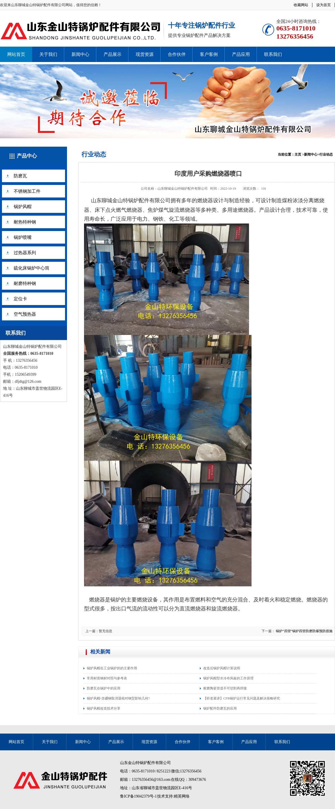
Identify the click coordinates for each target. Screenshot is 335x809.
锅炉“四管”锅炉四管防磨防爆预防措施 (304, 631)
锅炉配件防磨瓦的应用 (220, 708)
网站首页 (16, 54)
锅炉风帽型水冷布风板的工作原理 (228, 678)
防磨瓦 (20, 175)
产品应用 (241, 54)
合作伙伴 (177, 54)
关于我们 (48, 54)
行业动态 (94, 154)
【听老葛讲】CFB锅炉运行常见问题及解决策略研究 (241, 698)
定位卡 (20, 298)
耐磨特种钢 (25, 283)
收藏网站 (301, 5)
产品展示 (112, 54)
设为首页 (323, 5)
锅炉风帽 (23, 206)
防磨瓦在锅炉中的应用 (103, 688)
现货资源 (145, 54)
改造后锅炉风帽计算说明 (221, 668)
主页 (298, 154)
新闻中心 (80, 54)
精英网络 (182, 796)
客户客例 (209, 54)
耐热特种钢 (25, 222)
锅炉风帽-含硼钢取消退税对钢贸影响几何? (118, 698)
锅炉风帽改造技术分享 (103, 708)
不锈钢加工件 (27, 191)
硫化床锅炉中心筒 (31, 268)
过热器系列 (25, 252)
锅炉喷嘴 (23, 237)
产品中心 (27, 156)
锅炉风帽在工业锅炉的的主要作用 (112, 668)
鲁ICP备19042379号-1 (138, 796)
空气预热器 (25, 314)
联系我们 (273, 54)
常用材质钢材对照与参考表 (107, 678)
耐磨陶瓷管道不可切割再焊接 (225, 688)
